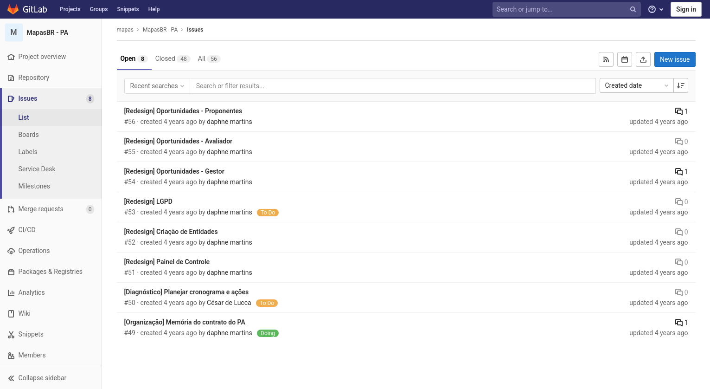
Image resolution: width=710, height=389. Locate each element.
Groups (99, 9)
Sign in (686, 9)
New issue (675, 59)
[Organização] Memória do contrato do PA (184, 322)
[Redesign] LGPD (148, 201)
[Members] (51, 355)
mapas (125, 29)
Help (154, 9)
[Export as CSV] (643, 59)
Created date (637, 85)
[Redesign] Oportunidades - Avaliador (178, 141)
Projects (70, 9)
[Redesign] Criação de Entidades (171, 231)
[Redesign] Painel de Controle (167, 262)
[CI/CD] (51, 230)
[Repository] (51, 77)
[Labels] (51, 152)
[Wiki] (51, 313)
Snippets (128, 9)
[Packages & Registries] (51, 271)
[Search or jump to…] (568, 9)
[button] (51, 378)
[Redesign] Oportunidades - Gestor (174, 171)
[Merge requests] (51, 209)
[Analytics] (51, 292)
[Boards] (51, 134)
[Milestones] (51, 186)
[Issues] (52, 98)
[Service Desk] (51, 169)
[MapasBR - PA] (51, 32)
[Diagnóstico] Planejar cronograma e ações (186, 292)
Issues (195, 29)
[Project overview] (51, 56)
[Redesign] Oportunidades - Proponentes (183, 111)
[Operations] (51, 250)
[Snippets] (51, 334)
